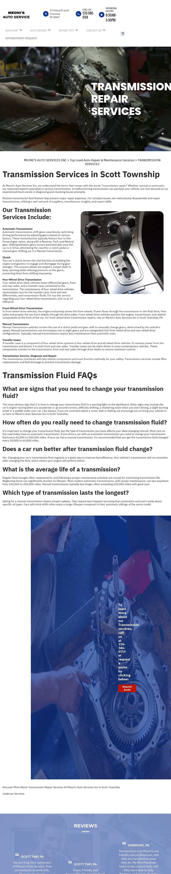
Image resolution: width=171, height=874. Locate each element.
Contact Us (93, 30)
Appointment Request (21, 38)
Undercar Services (13, 793)
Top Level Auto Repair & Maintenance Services (102, 160)
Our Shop (11, 30)
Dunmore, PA (138, 854)
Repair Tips (66, 30)
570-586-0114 (88, 15)
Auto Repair (38, 30)
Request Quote (127, 688)
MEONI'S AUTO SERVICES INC (45, 160)
